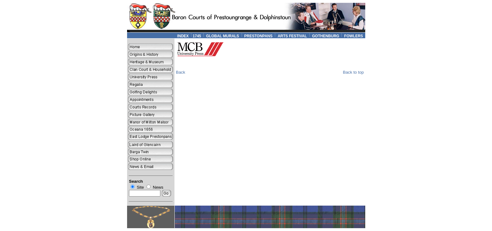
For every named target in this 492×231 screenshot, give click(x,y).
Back (180, 72)
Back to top (353, 72)
